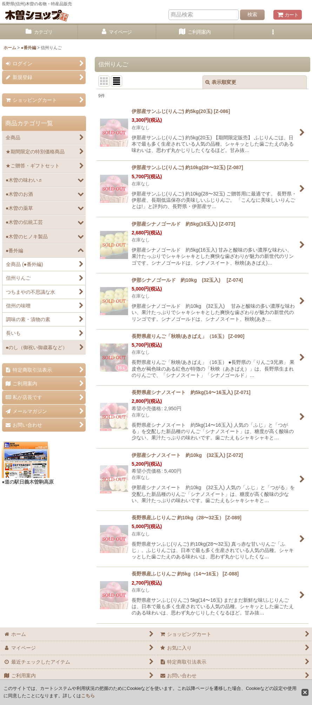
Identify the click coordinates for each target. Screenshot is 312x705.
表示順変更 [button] (220, 82)
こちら (88, 695)
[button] (273, 32)
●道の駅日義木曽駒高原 (28, 482)
